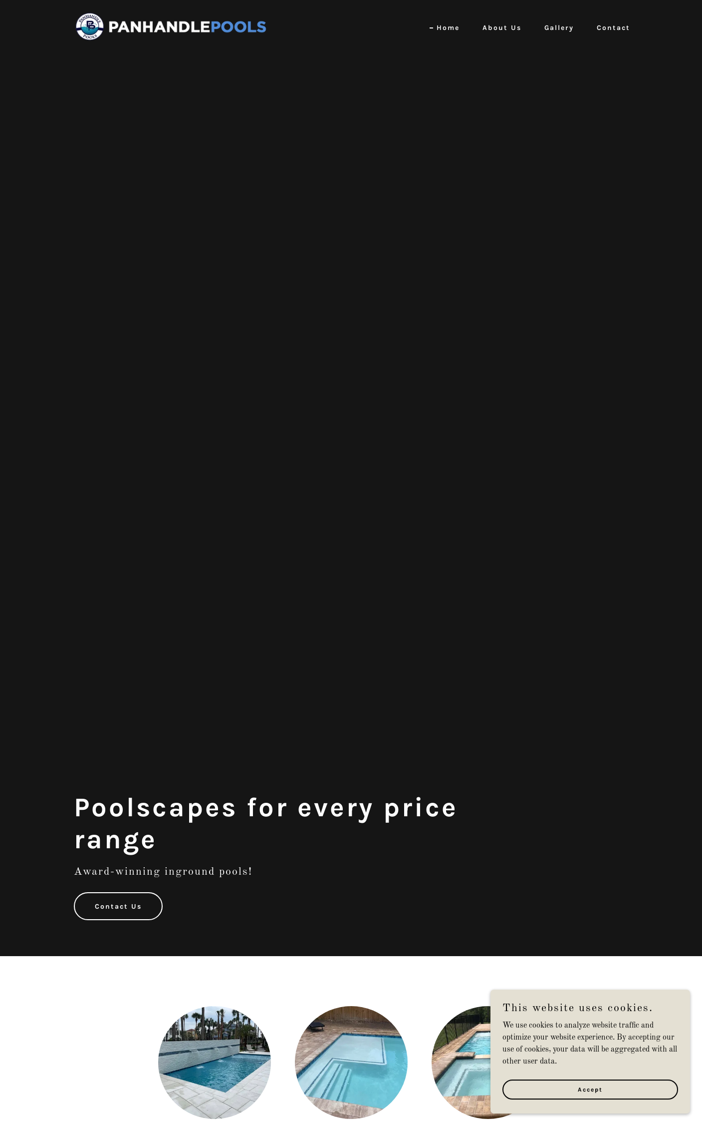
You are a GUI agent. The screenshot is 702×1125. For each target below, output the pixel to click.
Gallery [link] (559, 27)
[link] (169, 26)
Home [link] (448, 27)
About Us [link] (501, 27)
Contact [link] (613, 27)
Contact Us (118, 906)
